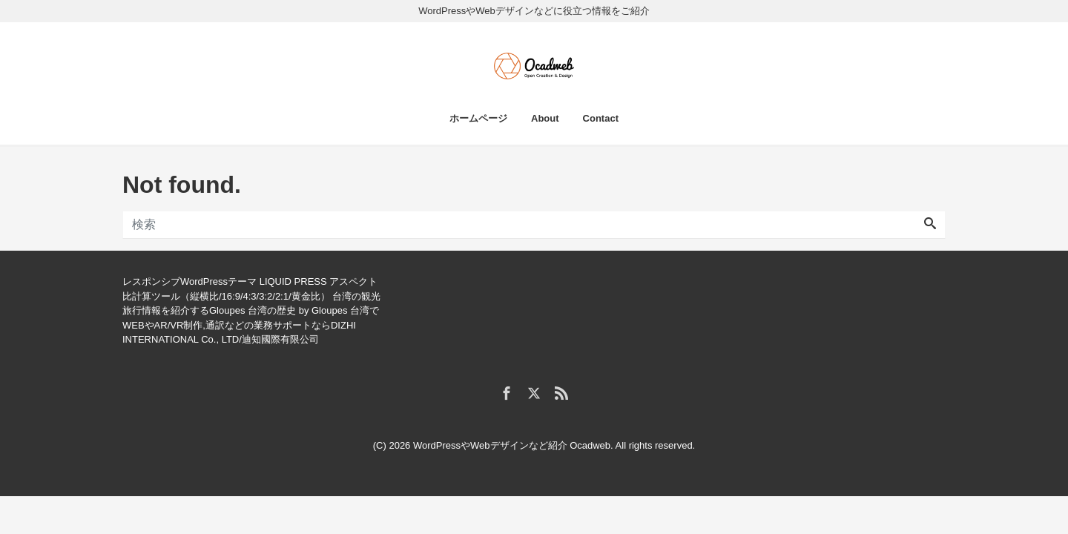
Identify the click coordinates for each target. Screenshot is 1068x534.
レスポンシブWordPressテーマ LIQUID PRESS (224, 281)
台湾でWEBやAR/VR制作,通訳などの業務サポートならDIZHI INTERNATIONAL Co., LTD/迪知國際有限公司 (250, 325)
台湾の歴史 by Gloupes (297, 310)
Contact (601, 118)
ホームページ (478, 118)
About (545, 118)
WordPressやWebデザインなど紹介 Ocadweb (511, 445)
